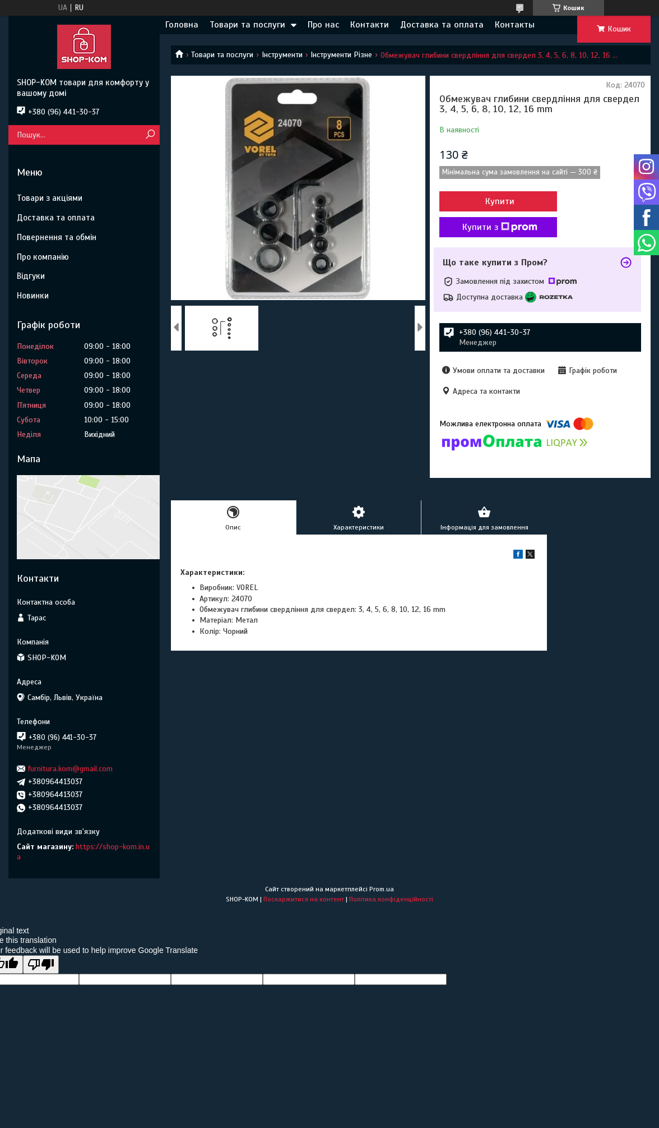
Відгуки (31, 276)
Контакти (369, 24)
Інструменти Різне (341, 54)
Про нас (323, 24)
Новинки (33, 296)
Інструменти (282, 54)
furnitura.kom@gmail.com (70, 769)
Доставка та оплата (442, 24)
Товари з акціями (49, 198)
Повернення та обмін (56, 237)
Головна (181, 24)
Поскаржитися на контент (303, 899)
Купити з (499, 227)
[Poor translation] (41, 964)
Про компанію (43, 257)
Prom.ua (381, 889)
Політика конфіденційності (391, 899)
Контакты (515, 24)
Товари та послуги (247, 24)
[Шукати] (150, 135)
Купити (499, 201)
